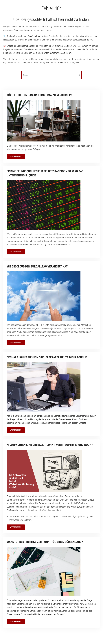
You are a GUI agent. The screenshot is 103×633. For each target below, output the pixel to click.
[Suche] (51, 75)
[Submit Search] (78, 75)
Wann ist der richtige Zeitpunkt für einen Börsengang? (45, 542)
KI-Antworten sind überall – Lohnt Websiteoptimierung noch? (50, 444)
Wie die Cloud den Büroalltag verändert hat (37, 266)
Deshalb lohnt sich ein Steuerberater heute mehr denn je (47, 357)
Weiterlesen (15, 156)
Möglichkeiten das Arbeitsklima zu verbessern (39, 95)
